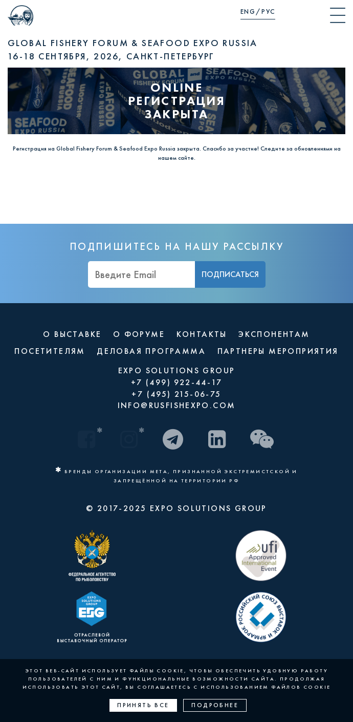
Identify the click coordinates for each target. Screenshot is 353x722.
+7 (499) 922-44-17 (176, 382)
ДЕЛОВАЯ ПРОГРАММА (151, 351)
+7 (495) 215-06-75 (176, 394)
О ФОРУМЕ (139, 334)
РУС (268, 11)
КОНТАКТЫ (201, 334)
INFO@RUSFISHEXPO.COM (177, 405)
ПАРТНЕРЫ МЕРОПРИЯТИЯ (278, 351)
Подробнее (214, 705)
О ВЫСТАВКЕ (72, 334)
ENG (248, 11)
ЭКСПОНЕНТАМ (274, 334)
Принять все (143, 705)
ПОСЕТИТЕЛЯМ (49, 351)
